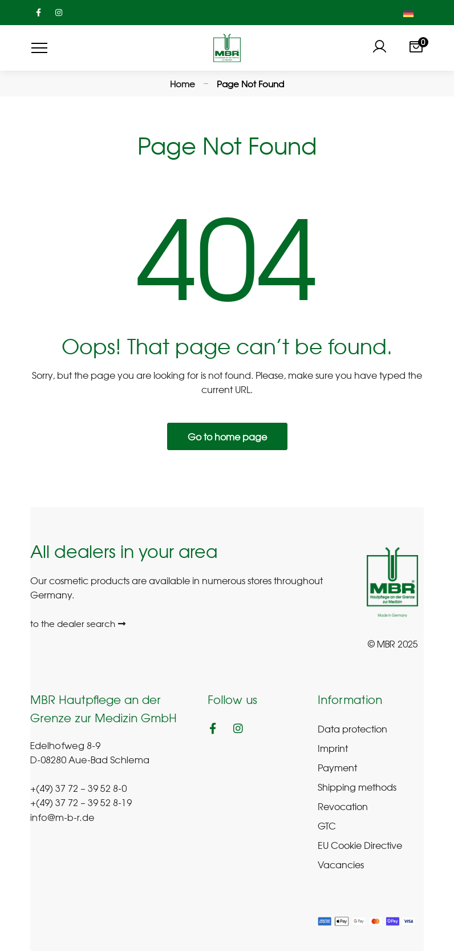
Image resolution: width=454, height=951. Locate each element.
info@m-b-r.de (62, 818)
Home (182, 84)
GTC (327, 825)
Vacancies (341, 864)
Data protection (352, 728)
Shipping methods (357, 787)
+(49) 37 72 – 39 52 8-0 (78, 789)
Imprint (333, 748)
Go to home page (227, 436)
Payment (337, 767)
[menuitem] (408, 13)
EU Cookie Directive (360, 845)
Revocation (343, 806)
